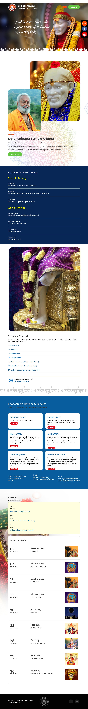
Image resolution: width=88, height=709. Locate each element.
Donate (84, 23)
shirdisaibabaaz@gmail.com (70, 481)
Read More (15, 154)
